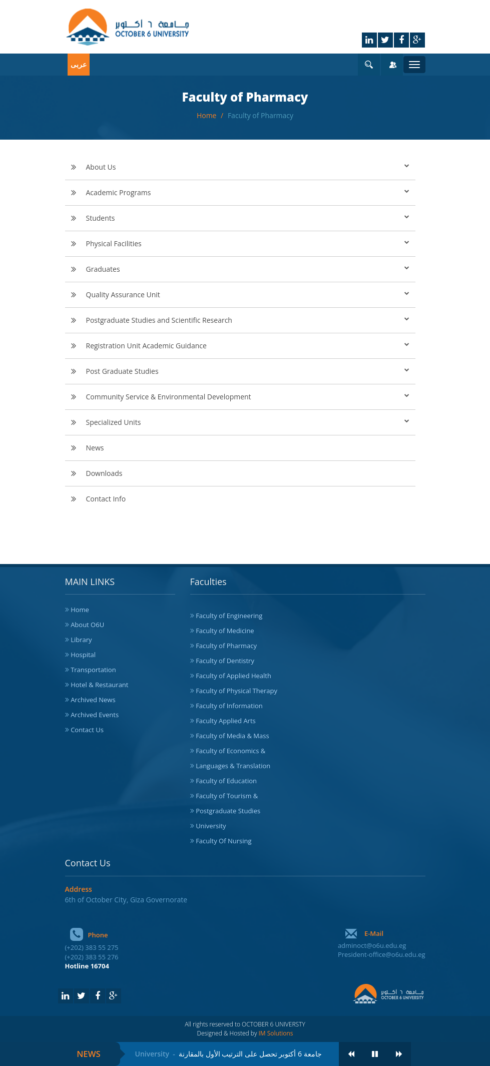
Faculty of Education (226, 780)
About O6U (87, 624)
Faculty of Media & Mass (232, 735)
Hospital (83, 654)
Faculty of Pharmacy (260, 115)
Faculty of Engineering (229, 615)
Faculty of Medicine (225, 630)
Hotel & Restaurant (99, 684)
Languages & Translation (233, 765)
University (211, 825)
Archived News (93, 699)
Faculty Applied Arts (226, 720)
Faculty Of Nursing (223, 840)
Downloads (104, 473)
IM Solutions (276, 1033)
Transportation (93, 669)
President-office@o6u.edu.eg (381, 954)
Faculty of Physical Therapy (236, 690)
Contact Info (106, 498)
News (95, 447)
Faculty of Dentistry (225, 660)
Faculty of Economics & (230, 750)
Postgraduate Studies (228, 810)
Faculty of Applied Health (233, 675)
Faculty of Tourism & (227, 795)
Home (207, 115)
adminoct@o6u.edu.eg (372, 945)
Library (81, 639)
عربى (79, 64)
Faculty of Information (229, 705)
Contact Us (87, 729)
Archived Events (95, 714)
